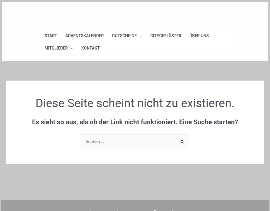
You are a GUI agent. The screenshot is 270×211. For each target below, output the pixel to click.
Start (51, 35)
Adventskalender (84, 35)
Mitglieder (59, 48)
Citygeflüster (165, 35)
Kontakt (90, 48)
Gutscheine (127, 36)
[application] (139, 36)
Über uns (199, 35)
